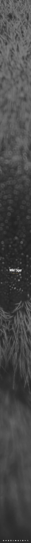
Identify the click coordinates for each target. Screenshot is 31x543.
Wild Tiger (15, 270)
